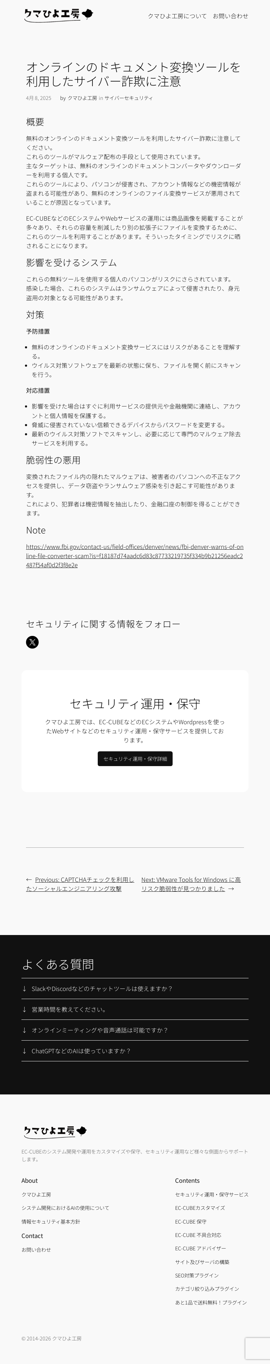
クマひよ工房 (82, 97)
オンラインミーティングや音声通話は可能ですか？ (100, 1030)
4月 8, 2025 (38, 97)
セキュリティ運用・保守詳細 (135, 758)
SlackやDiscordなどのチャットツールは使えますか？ (102, 988)
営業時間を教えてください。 (70, 1009)
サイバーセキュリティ (128, 97)
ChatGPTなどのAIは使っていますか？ (81, 1051)
